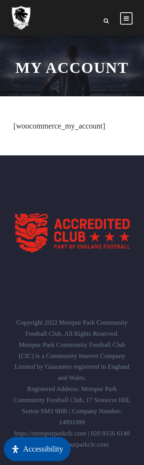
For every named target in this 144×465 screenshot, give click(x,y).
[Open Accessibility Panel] (37, 449)
